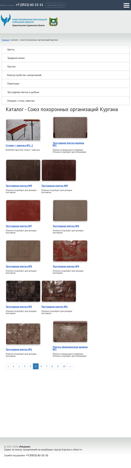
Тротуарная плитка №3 (19, 306)
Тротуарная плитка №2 (54, 306)
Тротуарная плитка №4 (66, 266)
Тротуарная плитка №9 (19, 185)
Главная (5, 40)
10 (64, 366)
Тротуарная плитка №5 (19, 266)
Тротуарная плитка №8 (54, 185)
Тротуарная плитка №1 (19, 349)
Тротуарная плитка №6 (66, 226)
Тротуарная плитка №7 (19, 226)
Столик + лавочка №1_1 (19, 145)
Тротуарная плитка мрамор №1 (68, 144)
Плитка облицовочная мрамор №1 (70, 348)
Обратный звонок (55, 5)
